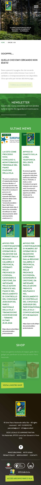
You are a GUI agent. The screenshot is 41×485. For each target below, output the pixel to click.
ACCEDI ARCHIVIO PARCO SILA (19, 478)
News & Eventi (22, 455)
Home (3, 42)
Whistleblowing (14, 452)
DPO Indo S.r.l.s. (24, 472)
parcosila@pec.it (14, 428)
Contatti (33, 455)
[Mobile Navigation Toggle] (36, 7)
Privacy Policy (9, 455)
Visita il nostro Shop (12, 386)
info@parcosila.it (27, 428)
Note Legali (28, 452)
